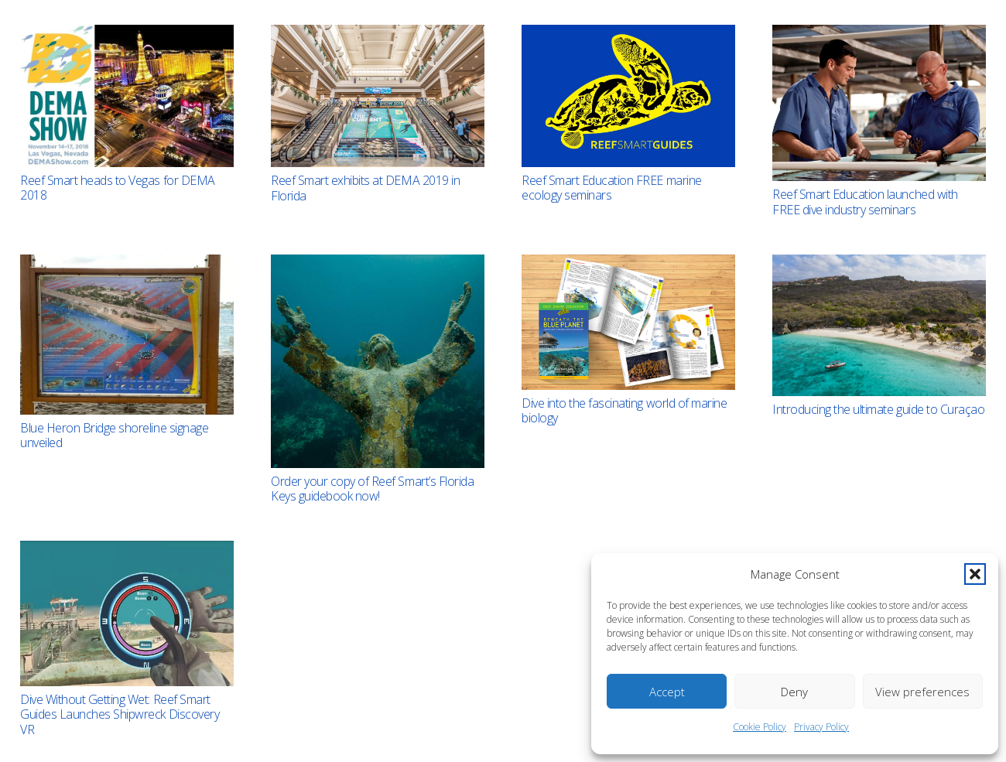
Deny (794, 691)
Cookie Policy (759, 726)
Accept (667, 691)
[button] (975, 574)
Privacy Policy (821, 726)
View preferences (922, 691)
